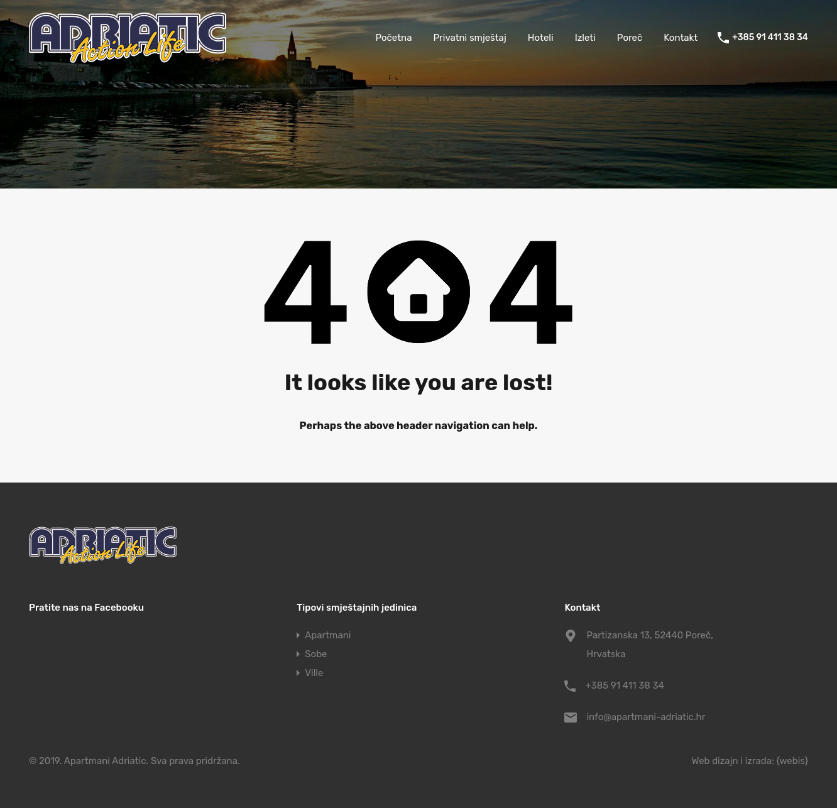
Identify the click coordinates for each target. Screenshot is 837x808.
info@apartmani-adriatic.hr (645, 717)
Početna (393, 37)
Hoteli (541, 37)
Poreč (629, 37)
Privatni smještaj (469, 37)
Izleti (585, 37)
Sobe (316, 654)
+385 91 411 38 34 (770, 38)
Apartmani (328, 635)
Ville (314, 673)
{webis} (792, 761)
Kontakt (681, 37)
